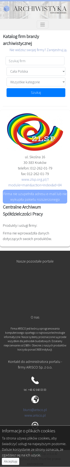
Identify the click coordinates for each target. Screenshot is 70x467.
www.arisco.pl (35, 415)
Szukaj (36, 92)
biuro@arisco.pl (35, 409)
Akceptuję (10, 461)
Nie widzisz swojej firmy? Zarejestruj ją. (38, 49)
